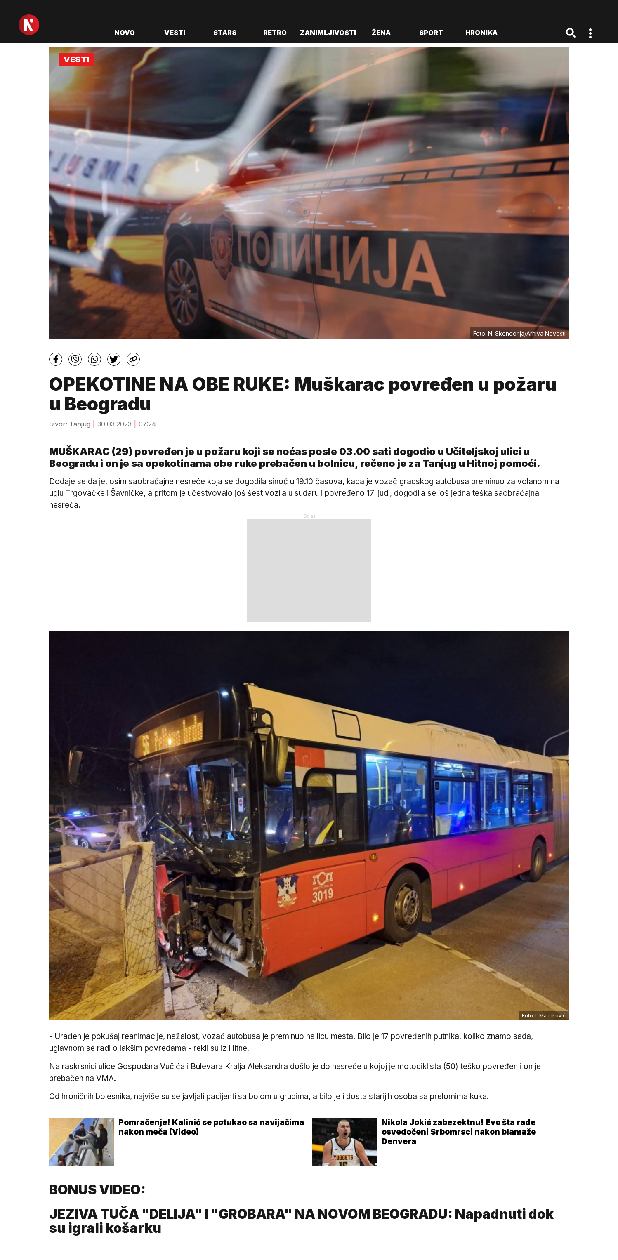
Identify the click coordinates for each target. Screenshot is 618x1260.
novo (124, 32)
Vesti (174, 32)
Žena (381, 32)
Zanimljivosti (328, 32)
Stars (224, 32)
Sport (431, 32)
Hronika (481, 32)
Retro (275, 32)
